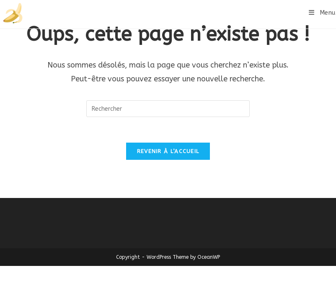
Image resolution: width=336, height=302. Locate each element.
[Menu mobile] (322, 12)
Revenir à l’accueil (168, 151)
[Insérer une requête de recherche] (168, 108)
